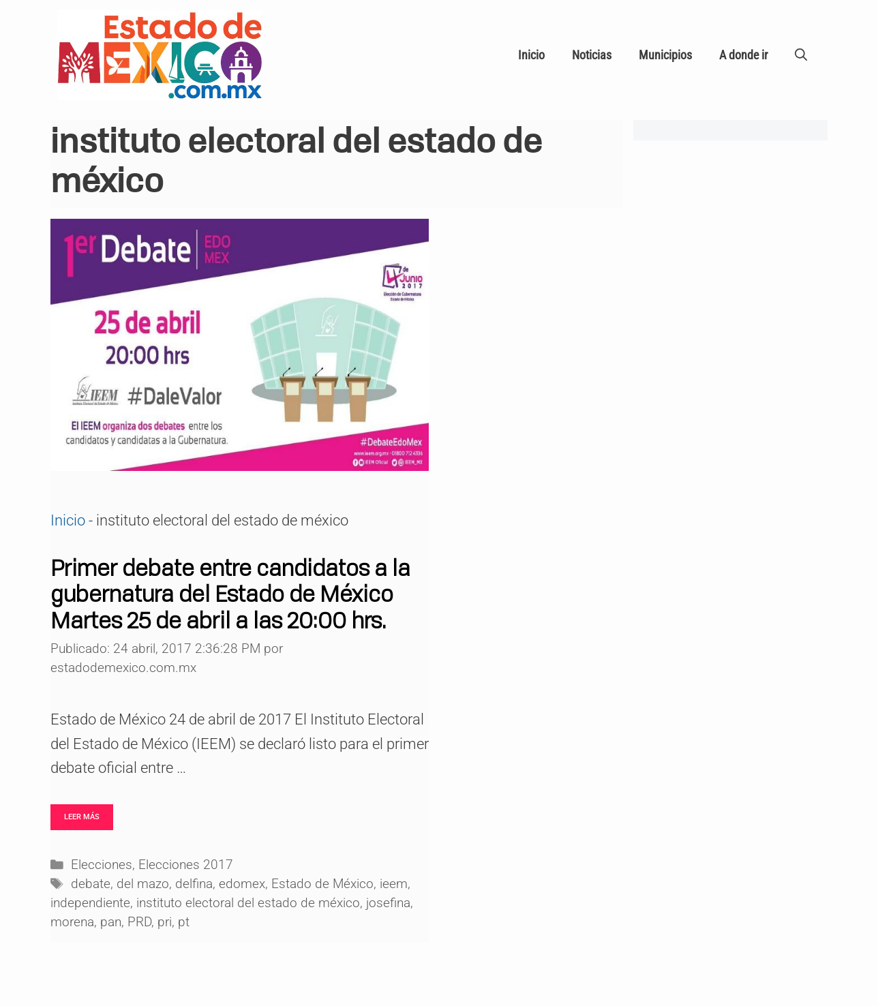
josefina (388, 903)
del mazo (143, 884)
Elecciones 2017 (185, 864)
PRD (139, 922)
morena (72, 922)
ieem (394, 884)
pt (184, 922)
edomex (242, 884)
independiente (90, 903)
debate (90, 884)
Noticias (591, 55)
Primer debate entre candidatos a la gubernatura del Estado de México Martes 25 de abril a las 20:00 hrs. (230, 594)
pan (110, 922)
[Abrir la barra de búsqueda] (801, 55)
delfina (194, 884)
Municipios (665, 55)
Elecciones (101, 864)
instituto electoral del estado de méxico (248, 903)
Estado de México (322, 884)
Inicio (531, 55)
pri (164, 922)
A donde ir (743, 55)
